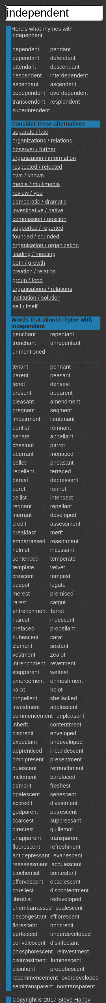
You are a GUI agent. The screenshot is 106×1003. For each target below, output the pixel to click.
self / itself (25, 306)
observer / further (33, 149)
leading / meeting (33, 254)
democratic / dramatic (39, 202)
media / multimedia (36, 184)
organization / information (44, 158)
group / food (27, 280)
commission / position (39, 219)
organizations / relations (42, 140)
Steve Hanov (74, 1000)
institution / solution (36, 298)
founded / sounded (35, 236)
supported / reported (37, 228)
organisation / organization (45, 245)
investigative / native (37, 210)
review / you (27, 193)
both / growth (28, 263)
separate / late (30, 132)
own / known (28, 175)
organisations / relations (42, 289)
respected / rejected (37, 167)
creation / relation (34, 271)
